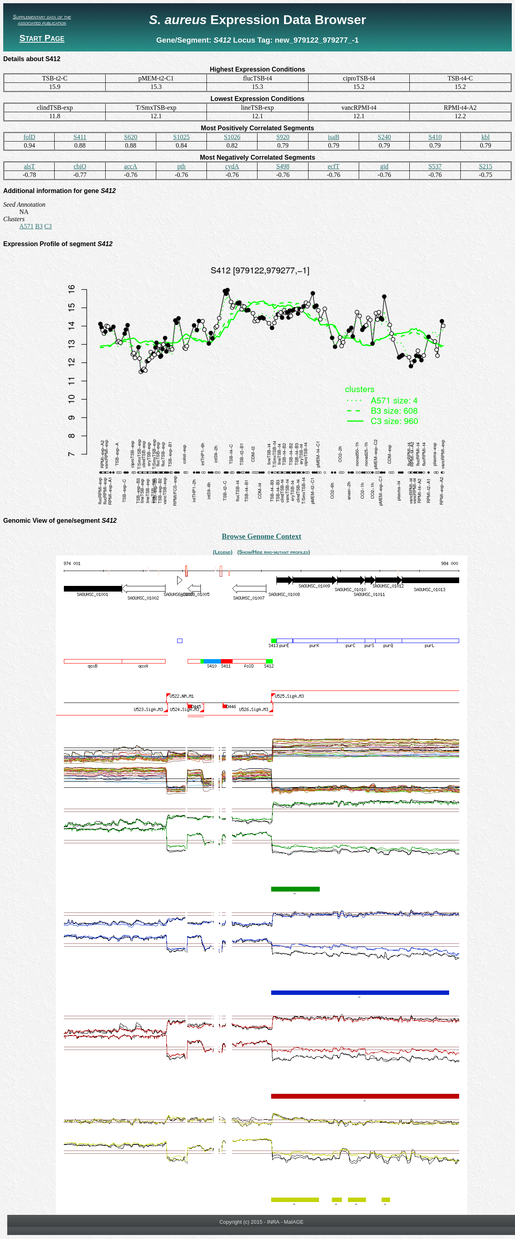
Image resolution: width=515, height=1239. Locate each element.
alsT (29, 166)
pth (181, 166)
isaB (333, 137)
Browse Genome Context (261, 536)
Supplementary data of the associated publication (42, 20)
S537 (435, 166)
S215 (485, 166)
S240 (384, 137)
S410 (435, 137)
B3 (39, 226)
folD (29, 137)
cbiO (80, 166)
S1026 (232, 137)
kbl (486, 137)
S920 (283, 137)
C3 (48, 226)
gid (384, 166)
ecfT (333, 166)
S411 (80, 137)
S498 (283, 166)
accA (130, 166)
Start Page (41, 38)
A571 (26, 226)
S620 (130, 137)
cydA (232, 166)
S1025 (181, 137)
